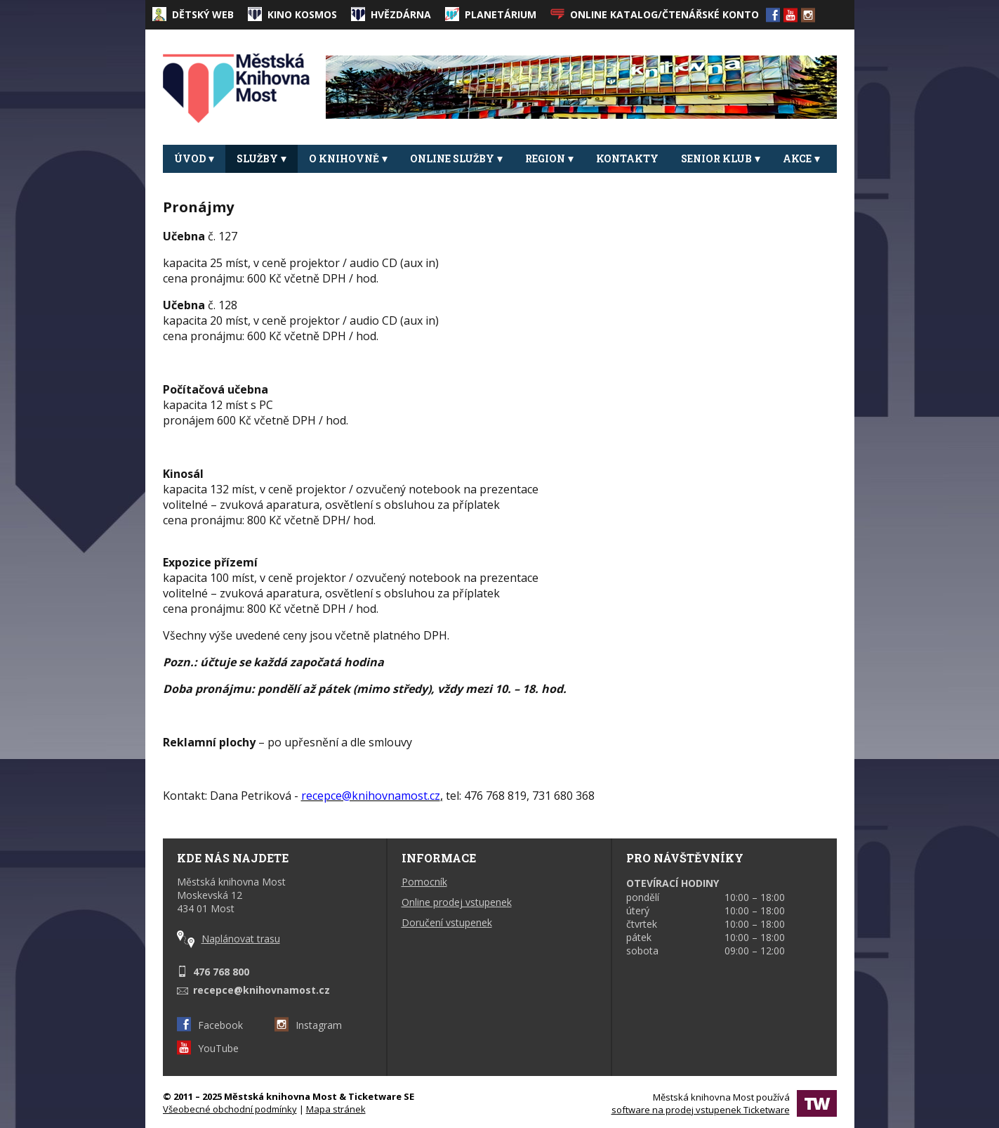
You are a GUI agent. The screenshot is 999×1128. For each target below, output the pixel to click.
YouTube (208, 1048)
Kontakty (627, 158)
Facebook (210, 1025)
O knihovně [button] (348, 158)
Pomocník (424, 881)
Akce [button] (801, 158)
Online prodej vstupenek (457, 902)
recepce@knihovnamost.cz (261, 990)
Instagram (308, 1025)
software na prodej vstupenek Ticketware (700, 1109)
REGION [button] (549, 158)
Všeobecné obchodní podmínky (230, 1109)
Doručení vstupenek (447, 922)
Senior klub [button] (720, 158)
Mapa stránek (336, 1109)
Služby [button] (261, 158)
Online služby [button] (456, 158)
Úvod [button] (194, 158)
